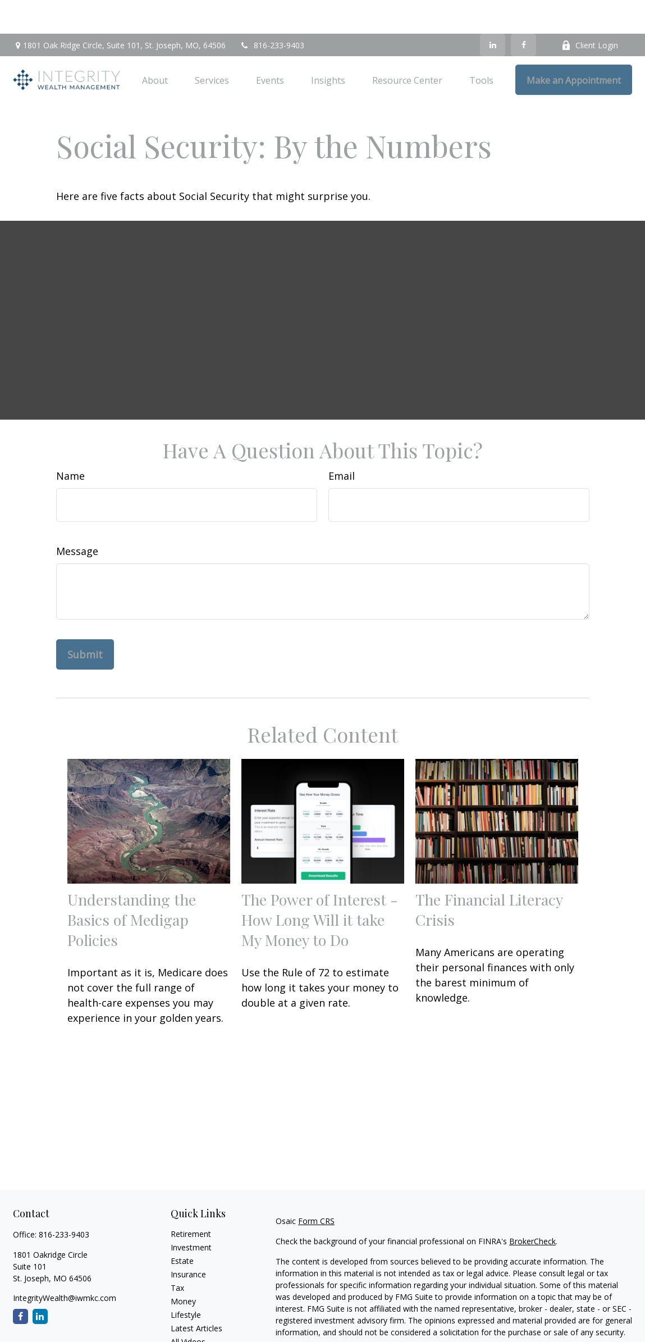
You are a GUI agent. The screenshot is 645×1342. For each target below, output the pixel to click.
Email (341, 442)
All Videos (188, 1308)
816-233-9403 (272, 11)
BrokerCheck (532, 1207)
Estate (182, 1227)
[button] (155, 46)
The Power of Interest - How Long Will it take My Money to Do (319, 886)
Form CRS (316, 1187)
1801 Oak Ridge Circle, (119, 11)
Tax (177, 1254)
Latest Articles (196, 1294)
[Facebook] (523, 11)
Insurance (188, 1240)
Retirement (191, 1200)
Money (183, 1267)
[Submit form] (85, 621)
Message (77, 517)
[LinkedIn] (492, 11)
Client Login (589, 11)
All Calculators (196, 1321)
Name (70, 442)
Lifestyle (186, 1281)
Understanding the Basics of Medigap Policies (131, 886)
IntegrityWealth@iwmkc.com (64, 1264)
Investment (191, 1213)
